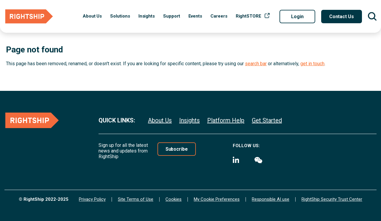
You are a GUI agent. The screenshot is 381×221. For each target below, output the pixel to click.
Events (195, 16)
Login (297, 16)
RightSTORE (248, 16)
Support (171, 16)
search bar (256, 63)
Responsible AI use (270, 199)
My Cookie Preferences (217, 199)
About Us (92, 16)
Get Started (267, 120)
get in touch (312, 63)
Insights (146, 16)
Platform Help (225, 120)
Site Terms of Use (135, 199)
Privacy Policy (92, 199)
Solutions (120, 16)
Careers (218, 16)
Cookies (173, 199)
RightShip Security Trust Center (332, 199)
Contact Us (341, 16)
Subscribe (176, 149)
